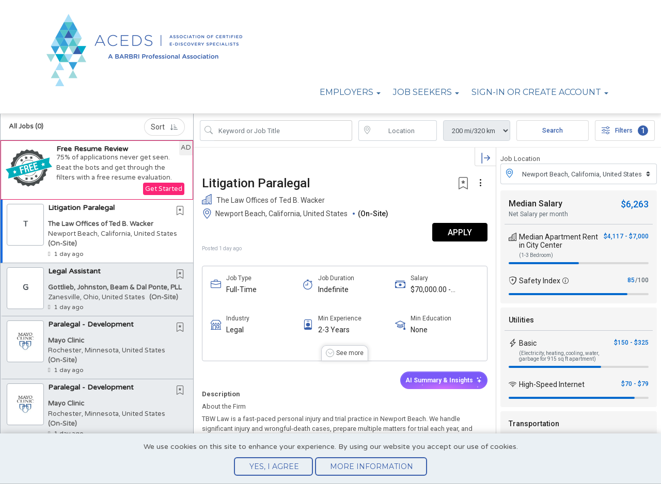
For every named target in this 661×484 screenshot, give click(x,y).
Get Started (163, 189)
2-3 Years (334, 330)
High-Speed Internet (552, 384)
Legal (235, 330)
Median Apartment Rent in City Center (558, 241)
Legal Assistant (74, 271)
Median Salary (535, 203)
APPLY (460, 232)
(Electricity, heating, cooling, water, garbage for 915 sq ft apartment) (559, 356)
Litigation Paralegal (81, 207)
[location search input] (405, 130)
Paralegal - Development (91, 324)
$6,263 (635, 204)
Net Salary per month (538, 214)
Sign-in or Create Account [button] (536, 92)
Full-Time (241, 289)
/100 (642, 280)
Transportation (534, 424)
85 (631, 280)
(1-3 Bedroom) (536, 255)
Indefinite (333, 289)
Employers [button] (346, 92)
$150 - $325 (631, 342)
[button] (97, 170)
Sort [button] (164, 127)
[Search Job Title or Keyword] (283, 130)
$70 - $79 (635, 384)
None (419, 330)
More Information (371, 466)
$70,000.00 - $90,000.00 (431, 289)
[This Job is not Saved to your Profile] (182, 211)
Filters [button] (625, 130)
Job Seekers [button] (422, 92)
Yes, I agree (274, 466)
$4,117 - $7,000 (626, 236)
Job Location (520, 159)
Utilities (521, 320)
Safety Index (539, 281)
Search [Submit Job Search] (552, 130)
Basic (528, 343)
